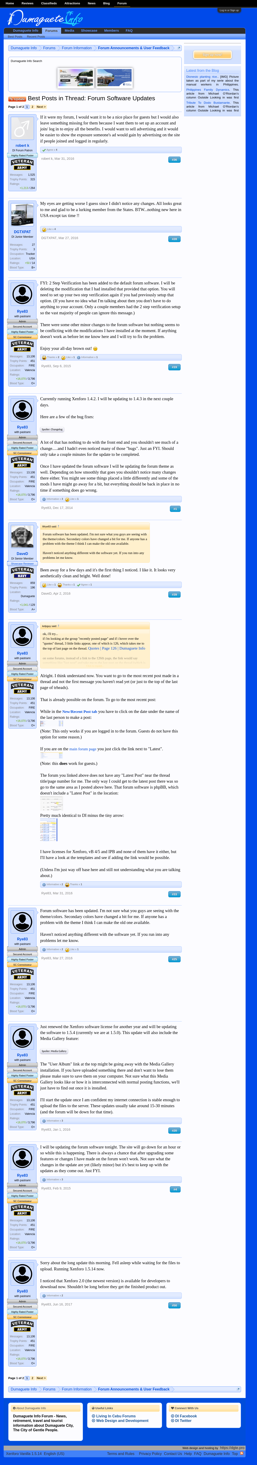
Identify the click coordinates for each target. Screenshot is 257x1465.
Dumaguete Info (25, 30)
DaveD (22, 554)
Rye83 (22, 311)
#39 (174, 594)
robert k (22, 145)
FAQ (129, 30)
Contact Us (173, 1454)
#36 (174, 159)
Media (69, 30)
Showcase (89, 30)
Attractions (72, 3)
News (92, 3)
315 (32, 179)
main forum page (82, 749)
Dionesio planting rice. (202, 76)
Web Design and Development (120, 1421)
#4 (175, 1189)
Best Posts (15, 36)
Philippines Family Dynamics (207, 89)
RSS (241, 1453)
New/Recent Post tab (79, 711)
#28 (174, 239)
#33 (174, 894)
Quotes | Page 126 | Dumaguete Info (116, 648)
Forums (51, 31)
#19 (174, 367)
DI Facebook (184, 1416)
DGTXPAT (22, 232)
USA (32, 258)
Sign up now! (212, 54)
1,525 (31, 174)
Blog (106, 3)
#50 (174, 1305)
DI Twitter (181, 1421)
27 (33, 244)
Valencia (30, 370)
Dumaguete (28, 596)
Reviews (28, 3)
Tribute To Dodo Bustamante (208, 102)
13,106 (31, 356)
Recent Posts (36, 36)
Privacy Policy (150, 1454)
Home (10, 3)
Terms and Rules (121, 1454)
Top (235, 1454)
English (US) (54, 1454)
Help (188, 1454)
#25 (174, 959)
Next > (41, 106)
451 (32, 361)
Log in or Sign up (229, 10)
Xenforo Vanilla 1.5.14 (24, 1454)
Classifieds (49, 3)
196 (32, 587)
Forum (122, 3)
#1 (175, 509)
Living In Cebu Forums (114, 1416)
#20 (174, 1130)
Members (111, 30)
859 (32, 583)
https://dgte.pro (232, 1448)
